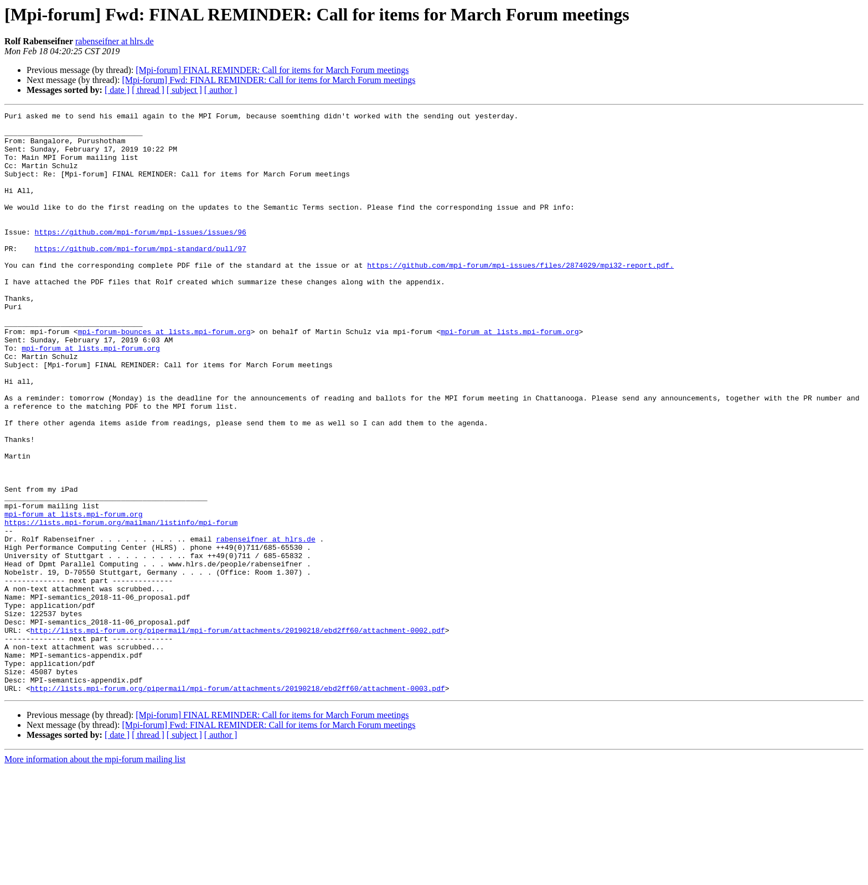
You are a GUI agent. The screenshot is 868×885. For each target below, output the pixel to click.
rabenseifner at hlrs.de (114, 41)
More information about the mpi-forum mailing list (94, 875)
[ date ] (117, 90)
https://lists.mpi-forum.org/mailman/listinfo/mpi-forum (120, 605)
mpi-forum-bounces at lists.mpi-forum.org (164, 376)
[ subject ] (184, 90)
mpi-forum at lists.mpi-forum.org (510, 376)
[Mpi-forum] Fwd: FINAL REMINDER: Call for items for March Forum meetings (268, 80)
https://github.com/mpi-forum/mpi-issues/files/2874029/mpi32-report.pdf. (520, 296)
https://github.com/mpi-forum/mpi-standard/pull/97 (140, 277)
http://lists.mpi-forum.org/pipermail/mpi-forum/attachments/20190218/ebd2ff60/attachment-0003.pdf (237, 804)
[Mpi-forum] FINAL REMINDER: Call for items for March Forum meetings (272, 70)
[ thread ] (148, 90)
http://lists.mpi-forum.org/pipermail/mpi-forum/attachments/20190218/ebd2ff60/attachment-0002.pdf (237, 735)
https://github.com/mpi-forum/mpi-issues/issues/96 (140, 257)
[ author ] (220, 90)
